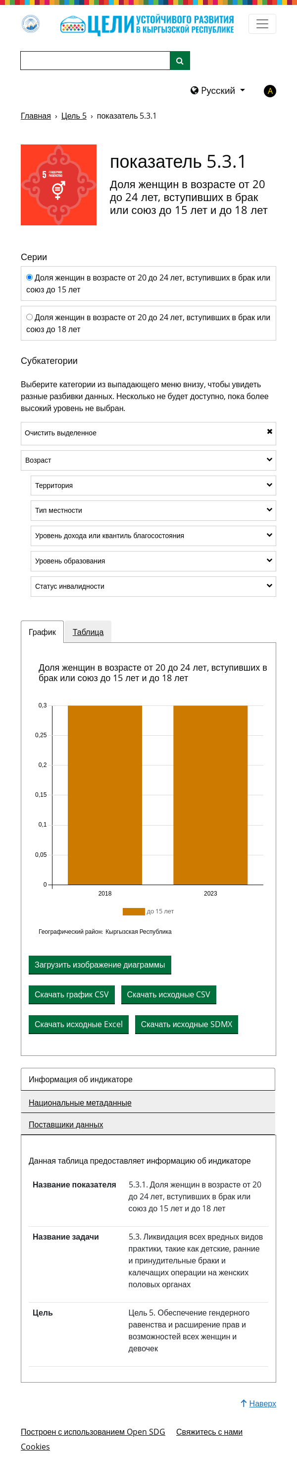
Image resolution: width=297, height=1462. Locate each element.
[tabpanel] (148, 849)
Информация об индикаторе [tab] (81, 1079)
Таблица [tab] (88, 632)
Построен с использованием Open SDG (93, 1431)
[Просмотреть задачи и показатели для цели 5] (59, 184)
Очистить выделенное (149, 432)
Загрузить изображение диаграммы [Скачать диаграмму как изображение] (100, 964)
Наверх (258, 1403)
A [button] (270, 90)
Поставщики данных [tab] (66, 1124)
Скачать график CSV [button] (72, 994)
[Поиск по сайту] (180, 60)
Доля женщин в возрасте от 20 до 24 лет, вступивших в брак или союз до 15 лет (148, 283)
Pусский (214, 90)
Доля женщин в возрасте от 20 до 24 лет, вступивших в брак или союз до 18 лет (148, 323)
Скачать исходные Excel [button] (79, 1024)
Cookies (35, 1446)
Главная (36, 115)
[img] (148, 799)
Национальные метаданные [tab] (80, 1102)
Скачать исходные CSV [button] (169, 994)
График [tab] (42, 632)
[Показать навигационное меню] (262, 24)
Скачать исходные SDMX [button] (186, 1024)
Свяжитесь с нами (209, 1431)
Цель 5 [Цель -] (74, 115)
